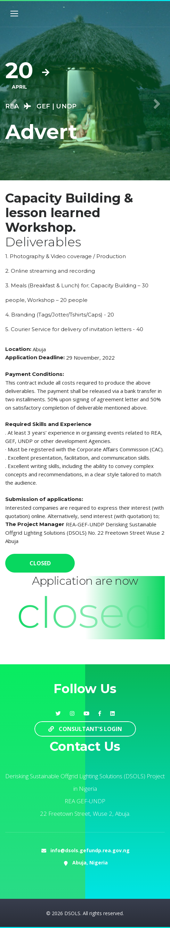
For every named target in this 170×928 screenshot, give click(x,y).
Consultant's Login (85, 729)
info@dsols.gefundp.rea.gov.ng (90, 850)
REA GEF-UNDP (85, 801)
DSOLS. (72, 913)
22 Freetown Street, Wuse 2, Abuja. (85, 814)
